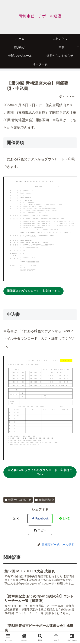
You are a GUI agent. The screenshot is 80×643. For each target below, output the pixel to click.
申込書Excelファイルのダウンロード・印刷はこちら (40, 472)
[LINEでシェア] (64, 518)
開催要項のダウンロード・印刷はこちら (33, 291)
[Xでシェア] (16, 518)
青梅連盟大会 (44, 499)
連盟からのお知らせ (18, 499)
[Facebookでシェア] (40, 518)
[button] (40, 530)
